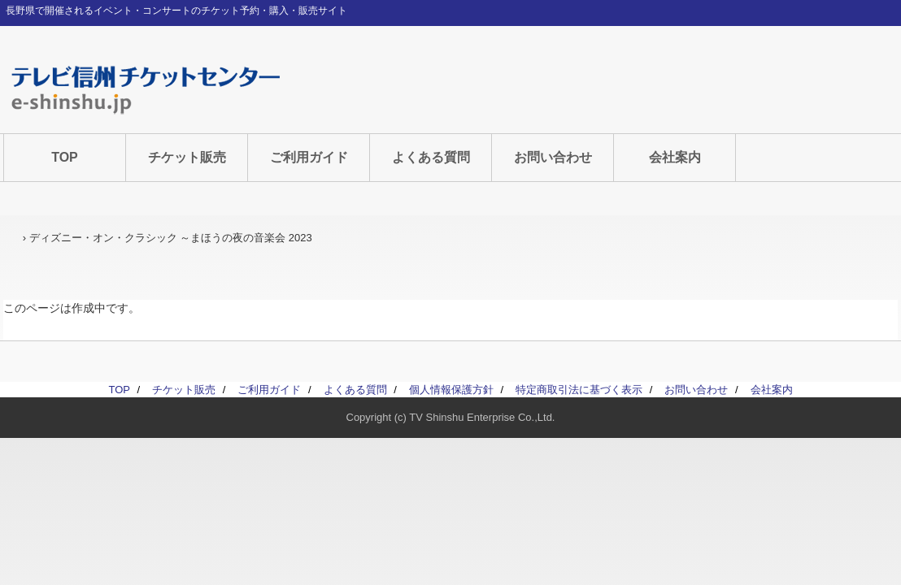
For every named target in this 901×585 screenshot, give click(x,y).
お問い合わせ (553, 157)
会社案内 (675, 157)
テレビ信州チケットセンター (145, 89)
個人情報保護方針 (451, 390)
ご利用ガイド (309, 157)
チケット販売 (187, 157)
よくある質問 (431, 157)
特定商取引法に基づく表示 (579, 390)
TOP (64, 157)
